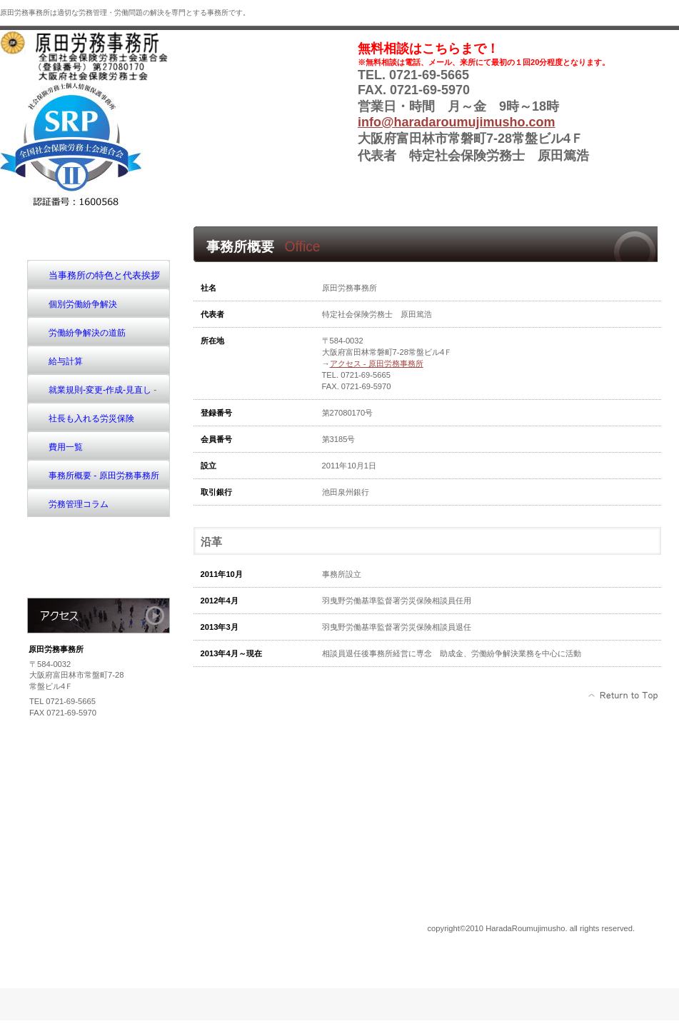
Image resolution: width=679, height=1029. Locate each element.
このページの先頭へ (623, 695)
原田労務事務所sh (107, 55)
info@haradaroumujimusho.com (456, 122)
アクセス (98, 615)
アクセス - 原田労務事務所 (376, 363)
